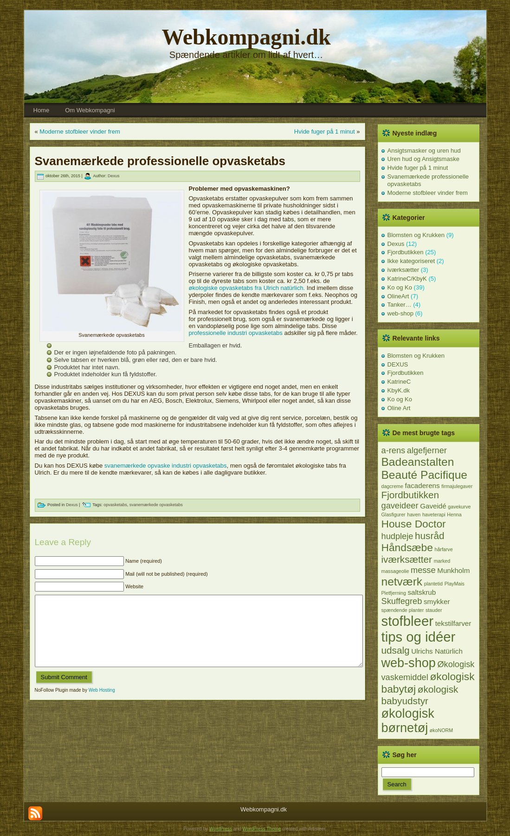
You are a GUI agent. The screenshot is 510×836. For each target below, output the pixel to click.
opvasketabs (115, 505)
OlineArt (398, 296)
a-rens (393, 450)
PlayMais (455, 583)
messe (423, 570)
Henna (454, 514)
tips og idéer (418, 636)
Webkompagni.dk (245, 37)
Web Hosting (102, 704)
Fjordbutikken (405, 252)
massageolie (395, 571)
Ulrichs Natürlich (437, 651)
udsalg (395, 650)
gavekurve (459, 506)
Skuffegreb (401, 601)
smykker (437, 601)
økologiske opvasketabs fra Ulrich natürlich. (247, 287)
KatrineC (399, 381)
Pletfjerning (393, 593)
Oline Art (399, 408)
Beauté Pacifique (424, 475)
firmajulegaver (456, 486)
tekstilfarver (453, 623)
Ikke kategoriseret (411, 260)
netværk (402, 581)
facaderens (422, 485)
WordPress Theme (261, 828)
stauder (434, 610)
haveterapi (433, 514)
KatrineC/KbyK (407, 278)
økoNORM (441, 730)
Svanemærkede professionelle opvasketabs (160, 161)
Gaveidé (433, 506)
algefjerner (427, 450)
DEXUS (397, 364)
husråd (429, 535)
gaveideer (400, 505)
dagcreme (392, 486)
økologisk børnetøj (407, 721)
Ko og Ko (400, 287)
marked (442, 561)
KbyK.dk (398, 390)
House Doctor (413, 524)
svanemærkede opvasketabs (156, 505)
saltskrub (421, 592)
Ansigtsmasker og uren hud (424, 150)
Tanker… (399, 304)
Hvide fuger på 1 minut (324, 131)
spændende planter (402, 610)
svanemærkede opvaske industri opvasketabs (165, 465)
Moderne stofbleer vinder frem (79, 131)
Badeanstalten (417, 462)
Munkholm (453, 570)
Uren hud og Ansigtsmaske (423, 158)
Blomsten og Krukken (416, 235)
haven (413, 514)
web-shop (400, 313)
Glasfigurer (393, 514)
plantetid (433, 583)
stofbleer (407, 621)
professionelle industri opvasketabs (236, 332)
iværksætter (403, 269)
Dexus (114, 176)
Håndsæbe (407, 547)
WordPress (220, 828)
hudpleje (397, 536)
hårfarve (444, 549)
